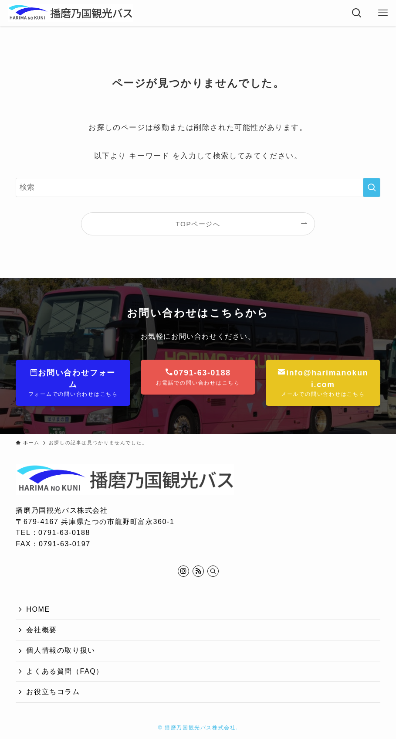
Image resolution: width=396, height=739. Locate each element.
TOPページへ (198, 224)
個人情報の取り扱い (60, 650)
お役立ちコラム (53, 691)
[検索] (213, 571)
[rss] (198, 571)
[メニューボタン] (383, 13)
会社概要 (41, 629)
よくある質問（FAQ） (65, 671)
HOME (38, 609)
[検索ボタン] (357, 13)
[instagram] (183, 571)
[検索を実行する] (371, 187)
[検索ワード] (198, 187)
